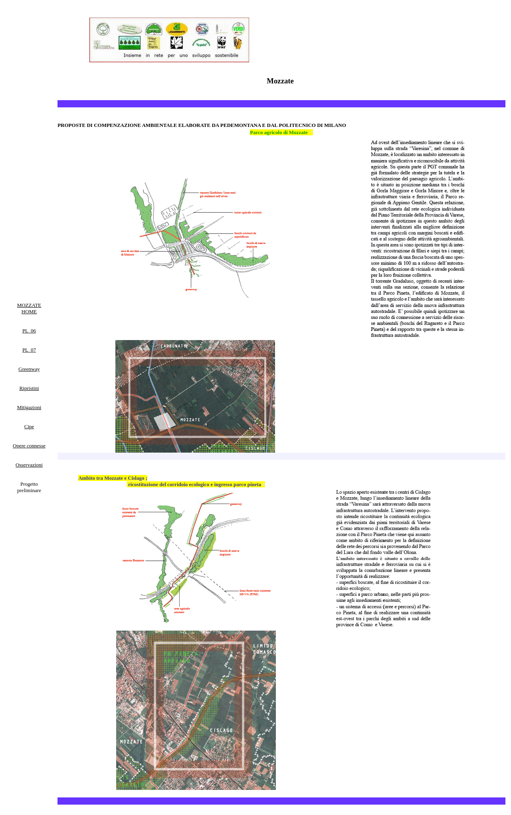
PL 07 (29, 350)
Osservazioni (29, 465)
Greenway (29, 369)
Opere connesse (29, 446)
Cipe (29, 426)
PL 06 (29, 331)
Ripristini (29, 388)
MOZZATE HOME (29, 308)
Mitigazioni (29, 407)
